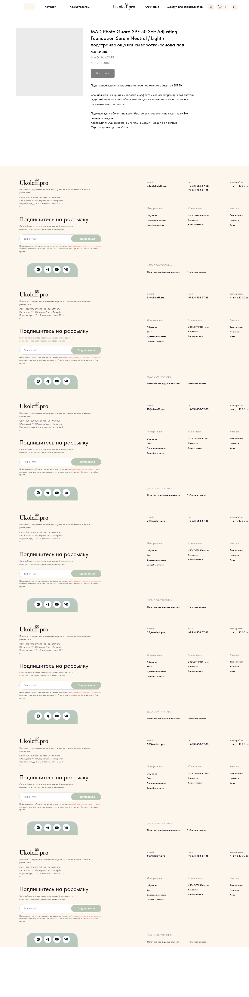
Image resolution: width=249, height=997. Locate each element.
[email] (44, 238)
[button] (185, 6)
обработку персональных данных (85, 246)
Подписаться (86, 238)
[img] (234, 7)
